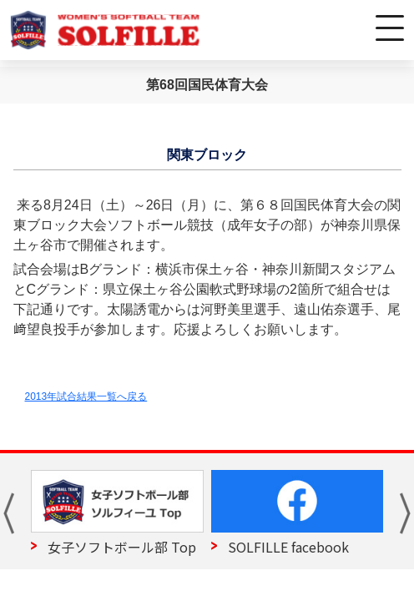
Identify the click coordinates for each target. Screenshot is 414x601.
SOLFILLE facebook (288, 547)
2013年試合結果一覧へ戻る (86, 396)
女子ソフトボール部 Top (122, 547)
